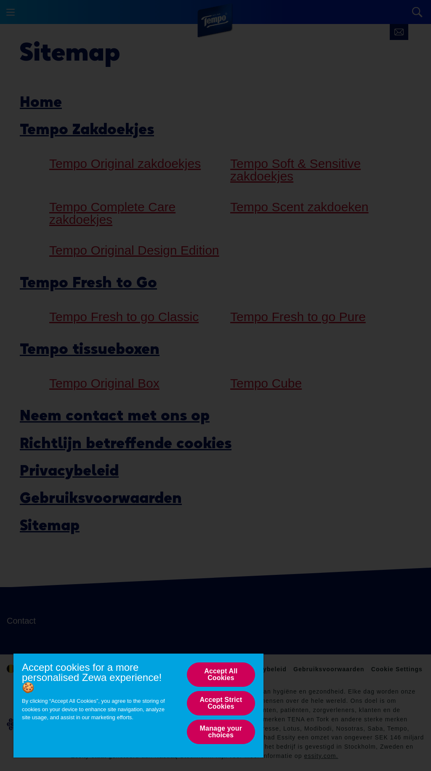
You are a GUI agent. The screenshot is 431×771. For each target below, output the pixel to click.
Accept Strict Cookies (221, 703)
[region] (138, 705)
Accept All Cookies (220, 674)
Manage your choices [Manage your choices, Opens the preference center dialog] (221, 732)
